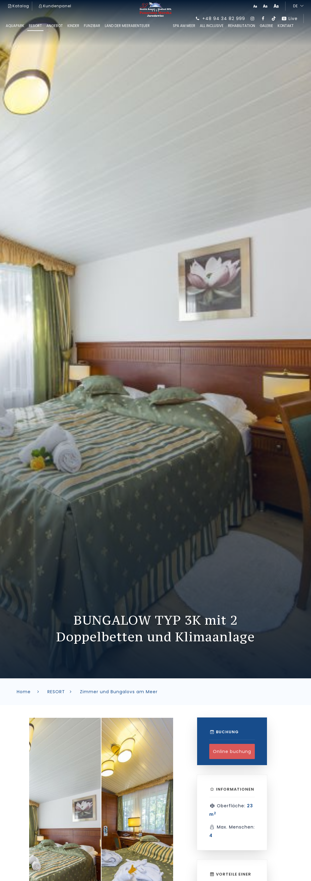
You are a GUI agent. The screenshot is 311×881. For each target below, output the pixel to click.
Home (29, 692)
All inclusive (212, 25)
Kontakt (286, 25)
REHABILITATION (241, 25)
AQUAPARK (15, 25)
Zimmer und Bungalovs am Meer (119, 692)
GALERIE (266, 25)
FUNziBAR (92, 25)
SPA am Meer (184, 25)
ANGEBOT (54, 25)
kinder (73, 25)
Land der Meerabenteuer (127, 25)
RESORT (35, 25)
